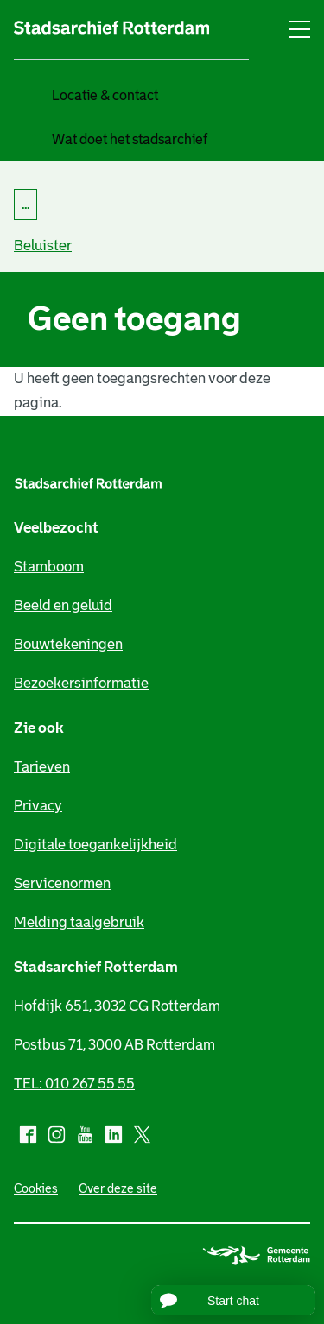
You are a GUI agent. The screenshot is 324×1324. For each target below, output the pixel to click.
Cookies (36, 1188)
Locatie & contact (105, 95)
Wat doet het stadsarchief (129, 139)
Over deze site (118, 1188)
